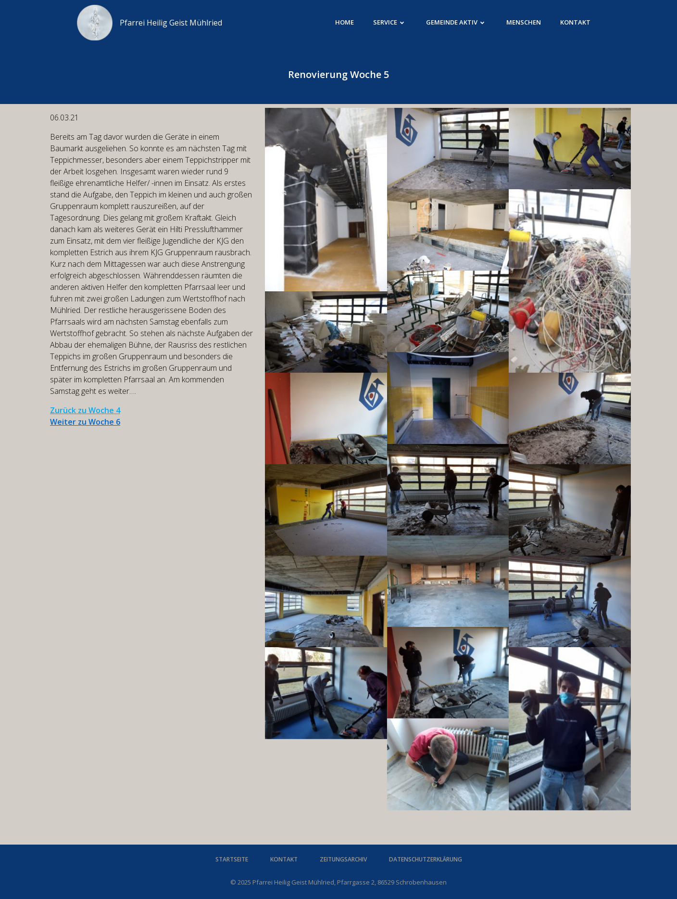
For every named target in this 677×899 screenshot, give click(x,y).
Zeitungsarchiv (343, 859)
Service (390, 22)
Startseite (231, 859)
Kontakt (575, 22)
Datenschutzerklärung (425, 859)
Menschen (523, 22)
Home (344, 22)
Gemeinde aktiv (456, 22)
